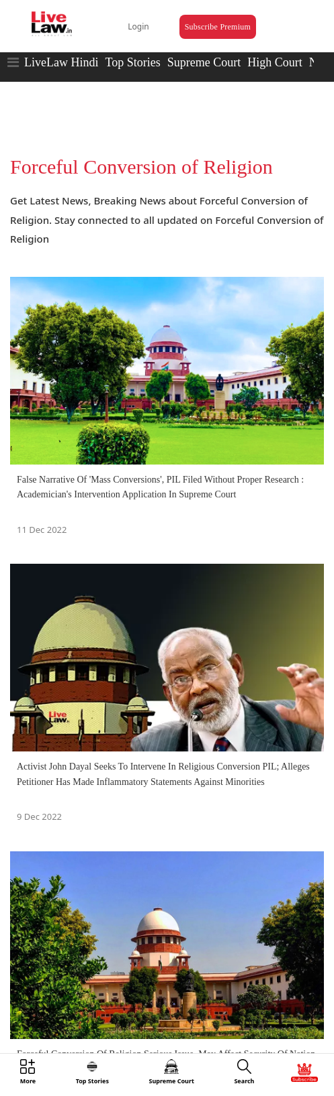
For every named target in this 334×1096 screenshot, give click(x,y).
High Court (274, 62)
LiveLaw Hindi (61, 62)
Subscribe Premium (218, 27)
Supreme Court (204, 62)
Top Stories (132, 62)
